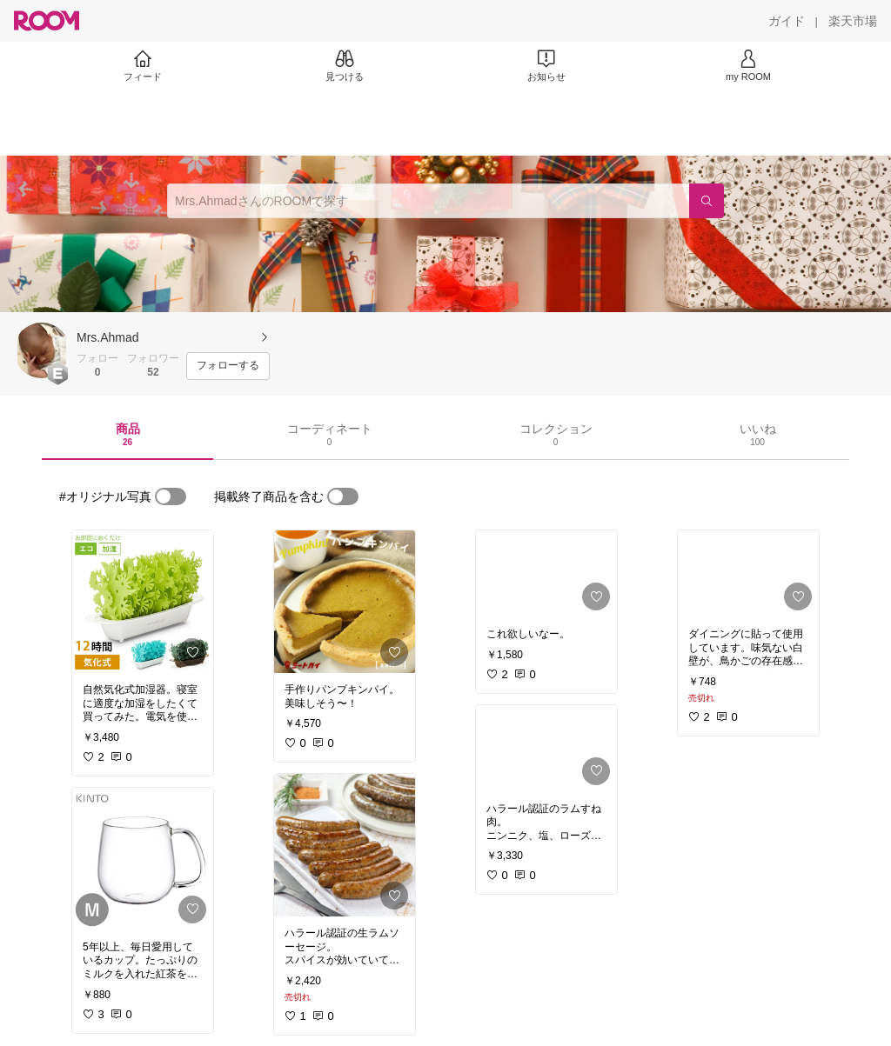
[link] (142, 601)
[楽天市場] (852, 21)
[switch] (170, 496)
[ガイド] (786, 21)
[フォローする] (228, 366)
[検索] (706, 200)
